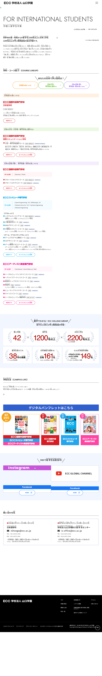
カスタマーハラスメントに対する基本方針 (51, 670)
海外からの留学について (80, 656)
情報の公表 (64, 651)
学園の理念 (64, 648)
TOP (62, 644)
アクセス (93, 644)
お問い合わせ (94, 648)
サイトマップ (20, 670)
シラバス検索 (77, 648)
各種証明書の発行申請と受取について (81, 652)
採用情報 (76, 644)
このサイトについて (8, 670)
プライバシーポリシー (32, 670)
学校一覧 (63, 655)
